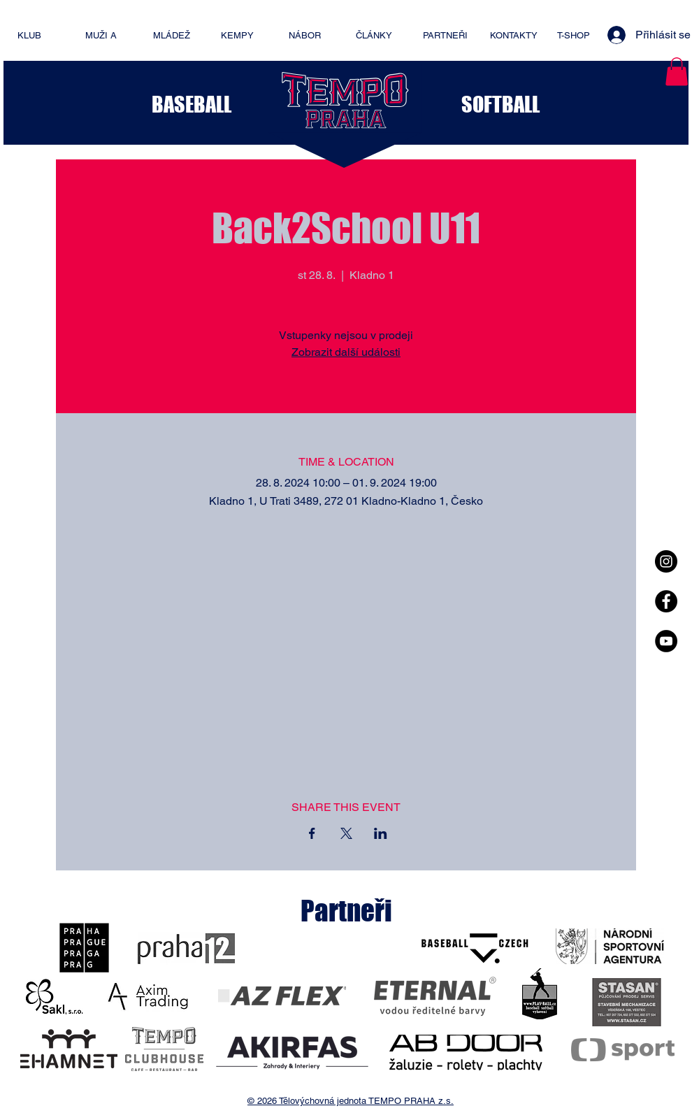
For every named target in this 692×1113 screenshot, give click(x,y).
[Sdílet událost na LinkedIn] (380, 833)
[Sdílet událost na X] (346, 833)
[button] (677, 71)
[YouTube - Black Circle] (666, 641)
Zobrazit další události (346, 352)
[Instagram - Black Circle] (666, 561)
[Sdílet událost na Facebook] (312, 833)
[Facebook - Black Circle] (666, 601)
